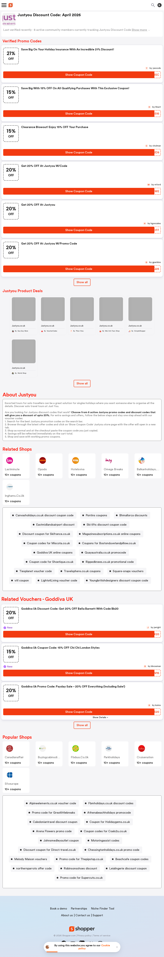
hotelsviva (77, 469)
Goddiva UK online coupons (55, 552)
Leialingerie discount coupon (128, 868)
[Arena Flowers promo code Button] (52, 831)
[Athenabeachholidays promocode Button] (108, 812)
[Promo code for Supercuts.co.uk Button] (80, 877)
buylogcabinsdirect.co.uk (54, 757)
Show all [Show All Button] (82, 282)
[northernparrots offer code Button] (32, 868)
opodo (42, 469)
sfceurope (11, 783)
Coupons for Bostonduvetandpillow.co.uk (109, 543)
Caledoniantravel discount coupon (55, 821)
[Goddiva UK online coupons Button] (53, 552)
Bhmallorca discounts (133, 515)
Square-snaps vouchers (128, 571)
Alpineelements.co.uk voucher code (52, 803)
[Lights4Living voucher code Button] (58, 580)
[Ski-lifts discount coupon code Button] (105, 524)
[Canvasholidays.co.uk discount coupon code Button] (43, 515)
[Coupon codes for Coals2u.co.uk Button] (104, 831)
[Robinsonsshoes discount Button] (79, 868)
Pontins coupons (96, 515)
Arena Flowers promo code (54, 831)
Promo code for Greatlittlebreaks (53, 812)
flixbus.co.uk (79, 757)
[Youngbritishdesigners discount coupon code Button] (117, 580)
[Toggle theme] (159, 5)
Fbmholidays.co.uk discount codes (110, 803)
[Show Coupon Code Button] (78, 74)
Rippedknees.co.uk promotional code (110, 561)
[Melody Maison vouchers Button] (29, 859)
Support (98, 915)
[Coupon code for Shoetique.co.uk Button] (50, 561)
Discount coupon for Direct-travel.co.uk (49, 849)
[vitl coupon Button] (20, 580)
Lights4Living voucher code (59, 580)
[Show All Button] (82, 725)
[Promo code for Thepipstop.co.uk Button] (80, 859)
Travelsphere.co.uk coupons (82, 571)
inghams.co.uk (14, 495)
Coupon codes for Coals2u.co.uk (105, 831)
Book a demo (58, 908)
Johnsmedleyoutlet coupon (61, 840)
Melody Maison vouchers (30, 859)
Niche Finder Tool (102, 908)
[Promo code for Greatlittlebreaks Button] (52, 812)
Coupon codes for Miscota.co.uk (48, 543)
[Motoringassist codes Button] (104, 840)
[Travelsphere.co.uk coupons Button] (80, 571)
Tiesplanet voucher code (35, 571)
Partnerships (79, 908)
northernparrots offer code (34, 868)
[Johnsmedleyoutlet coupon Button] (60, 840)
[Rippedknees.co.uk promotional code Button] (108, 561)
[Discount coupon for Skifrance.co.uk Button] (45, 534)
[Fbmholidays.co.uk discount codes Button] (109, 803)
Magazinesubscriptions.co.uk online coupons (111, 533)
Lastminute (12, 469)
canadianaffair (14, 757)
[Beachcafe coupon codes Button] (130, 859)
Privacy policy (84, 936)
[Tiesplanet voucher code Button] (34, 571)
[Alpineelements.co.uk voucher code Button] (51, 803)
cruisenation (145, 757)
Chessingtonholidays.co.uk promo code (113, 849)
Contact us (82, 915)
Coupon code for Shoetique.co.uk (51, 561)
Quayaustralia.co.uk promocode (105, 552)
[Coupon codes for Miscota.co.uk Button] (47, 543)
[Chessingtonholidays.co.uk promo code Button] (112, 849)
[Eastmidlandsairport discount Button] (54, 524)
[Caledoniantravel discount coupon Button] (53, 822)
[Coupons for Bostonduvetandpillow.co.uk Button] (108, 543)
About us (67, 915)
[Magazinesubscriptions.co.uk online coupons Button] (110, 534)
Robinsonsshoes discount (80, 868)
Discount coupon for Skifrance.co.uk (46, 533)
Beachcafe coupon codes (131, 859)
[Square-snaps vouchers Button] (126, 571)
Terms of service (101, 936)
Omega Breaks (113, 469)
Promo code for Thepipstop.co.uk (81, 859)
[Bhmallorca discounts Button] (132, 515)
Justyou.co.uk (18, 326)
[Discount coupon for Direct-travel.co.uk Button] (48, 849)
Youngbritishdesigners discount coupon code (118, 580)
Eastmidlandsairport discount (55, 524)
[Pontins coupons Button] (95, 515)
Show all (82, 725)
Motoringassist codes (105, 840)
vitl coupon (22, 580)
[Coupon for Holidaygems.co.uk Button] (108, 822)
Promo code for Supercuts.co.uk (81, 877)
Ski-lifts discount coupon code (107, 524)
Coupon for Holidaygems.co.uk (110, 821)
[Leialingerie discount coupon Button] (127, 868)
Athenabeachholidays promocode (109, 812)
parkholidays (112, 757)
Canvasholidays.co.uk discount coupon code (45, 515)
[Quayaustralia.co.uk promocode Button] (104, 552)
